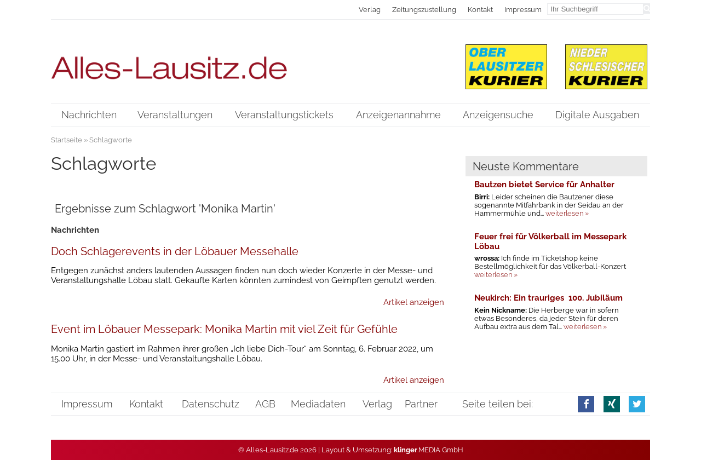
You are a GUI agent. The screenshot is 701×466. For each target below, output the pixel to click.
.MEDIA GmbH (428, 450)
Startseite (66, 140)
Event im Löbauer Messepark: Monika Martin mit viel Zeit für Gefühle (224, 329)
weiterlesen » (567, 213)
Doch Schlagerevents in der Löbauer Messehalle (174, 251)
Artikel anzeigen (413, 302)
